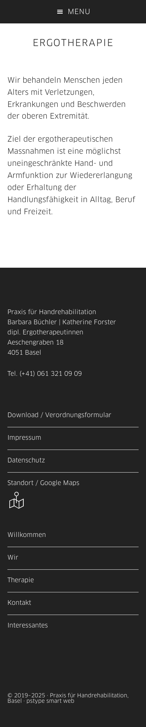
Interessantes (27, 625)
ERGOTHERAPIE (73, 42)
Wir (12, 557)
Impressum (24, 437)
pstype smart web (50, 701)
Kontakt (19, 602)
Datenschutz (26, 460)
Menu (79, 12)
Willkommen (26, 534)
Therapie (20, 579)
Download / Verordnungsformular (59, 414)
